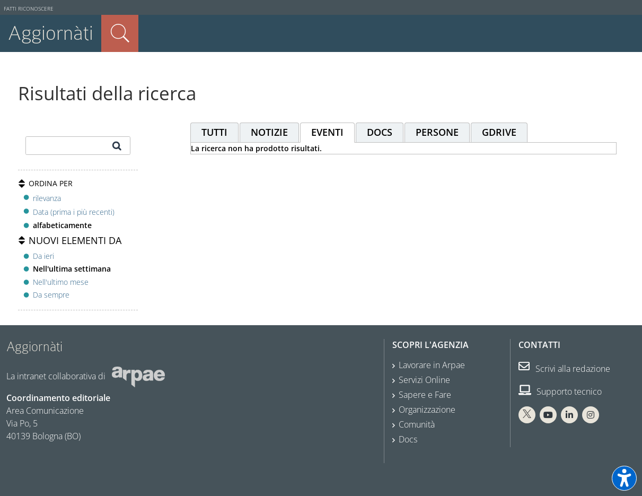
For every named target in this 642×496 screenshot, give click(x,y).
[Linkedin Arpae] (569, 415)
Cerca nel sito (119, 33)
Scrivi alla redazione (564, 369)
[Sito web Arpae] (138, 376)
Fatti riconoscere (29, 8)
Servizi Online (424, 380)
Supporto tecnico (560, 391)
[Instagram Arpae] (590, 415)
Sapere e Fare (425, 395)
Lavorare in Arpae (432, 365)
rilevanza (47, 198)
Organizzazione (427, 409)
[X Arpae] (526, 415)
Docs (408, 439)
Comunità (417, 424)
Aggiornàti (50, 33)
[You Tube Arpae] (548, 415)
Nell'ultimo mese (61, 282)
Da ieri (43, 256)
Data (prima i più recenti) (74, 212)
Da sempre (51, 295)
